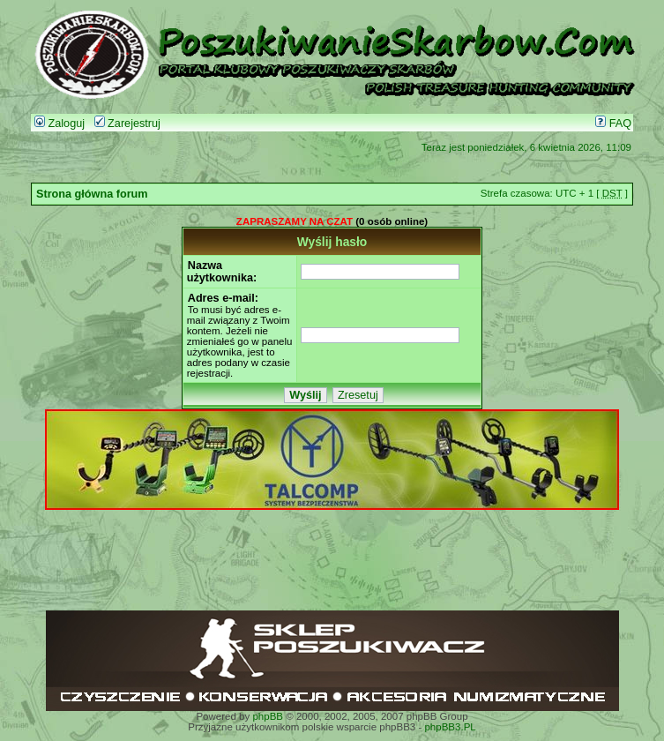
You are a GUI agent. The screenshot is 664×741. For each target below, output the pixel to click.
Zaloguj (59, 123)
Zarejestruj (127, 123)
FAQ (613, 123)
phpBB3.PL (449, 727)
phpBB (267, 716)
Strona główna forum (92, 194)
